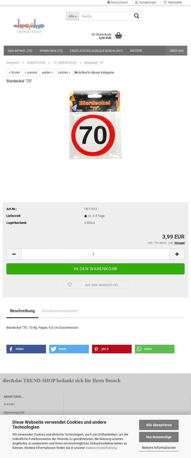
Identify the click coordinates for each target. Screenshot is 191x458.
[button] (26, 349)
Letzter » (64, 72)
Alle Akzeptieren (159, 425)
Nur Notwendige (159, 437)
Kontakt (9, 404)
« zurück (31, 72)
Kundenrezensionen (60, 310)
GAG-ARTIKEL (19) (20, 51)
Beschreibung (22, 310)
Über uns (177, 51)
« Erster (14, 72)
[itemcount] (95, 254)
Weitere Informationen (159, 448)
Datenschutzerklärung (101, 448)
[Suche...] (72, 16)
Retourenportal (14, 412)
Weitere (136, 51)
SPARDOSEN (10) (51, 51)
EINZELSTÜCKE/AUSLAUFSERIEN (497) (96, 51)
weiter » (47, 72)
